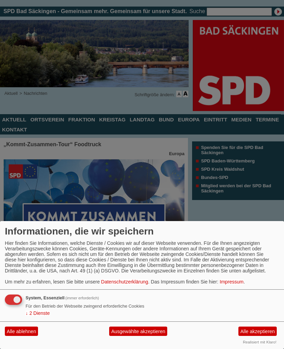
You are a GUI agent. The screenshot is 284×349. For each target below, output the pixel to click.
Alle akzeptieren (257, 331)
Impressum (232, 282)
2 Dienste (38, 313)
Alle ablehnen (21, 331)
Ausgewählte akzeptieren (138, 331)
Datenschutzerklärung (124, 282)
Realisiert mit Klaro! (259, 342)
